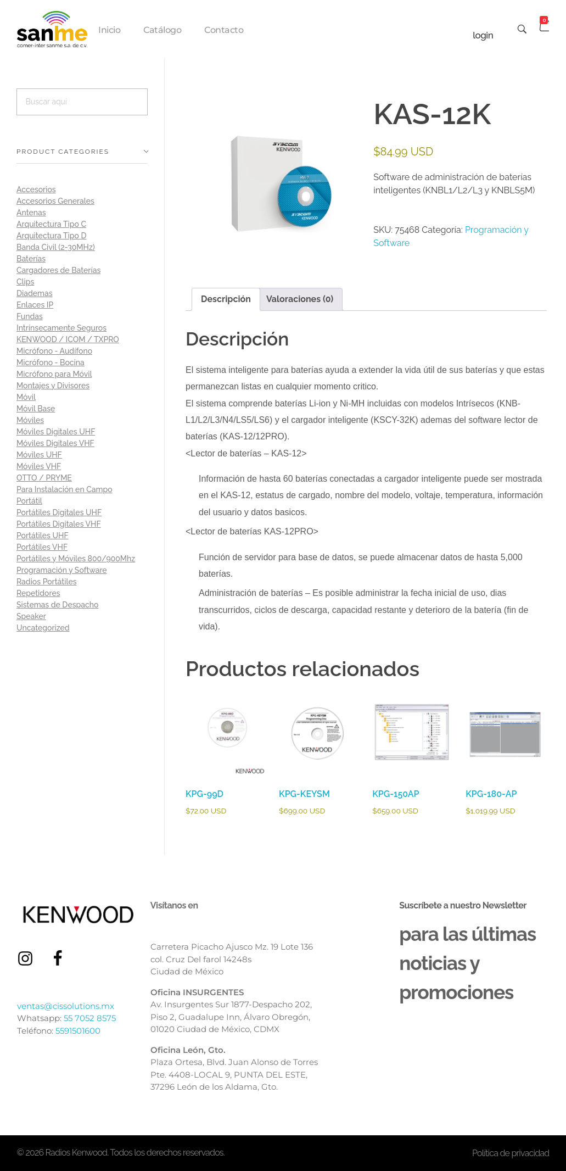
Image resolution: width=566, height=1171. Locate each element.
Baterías (31, 258)
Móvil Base (35, 408)
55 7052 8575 (90, 1018)
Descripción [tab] (226, 299)
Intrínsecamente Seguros (61, 328)
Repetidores (38, 593)
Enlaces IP (34, 304)
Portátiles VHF (42, 547)
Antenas (31, 212)
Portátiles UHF (42, 535)
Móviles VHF (38, 466)
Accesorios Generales (55, 201)
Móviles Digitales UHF (55, 431)
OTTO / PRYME (44, 477)
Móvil (26, 397)
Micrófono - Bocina (50, 362)
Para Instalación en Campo (64, 489)
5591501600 (77, 1030)
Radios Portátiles (46, 581)
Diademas (34, 293)
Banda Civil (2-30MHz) (55, 247)
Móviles (30, 420)
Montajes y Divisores (52, 385)
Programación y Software (61, 570)
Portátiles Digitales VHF (58, 524)
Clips (25, 281)
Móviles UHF (39, 454)
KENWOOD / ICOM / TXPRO (67, 339)
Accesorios (36, 189)
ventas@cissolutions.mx (65, 1006)
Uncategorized (43, 627)
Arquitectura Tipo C (51, 224)
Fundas (29, 316)
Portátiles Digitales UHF (59, 512)
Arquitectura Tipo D (51, 235)
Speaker (31, 616)
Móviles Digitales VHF (55, 443)
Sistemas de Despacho (57, 604)
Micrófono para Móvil (54, 374)
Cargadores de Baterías (58, 270)
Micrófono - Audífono (54, 351)
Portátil (29, 501)
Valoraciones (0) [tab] (299, 299)
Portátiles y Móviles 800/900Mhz (75, 558)
